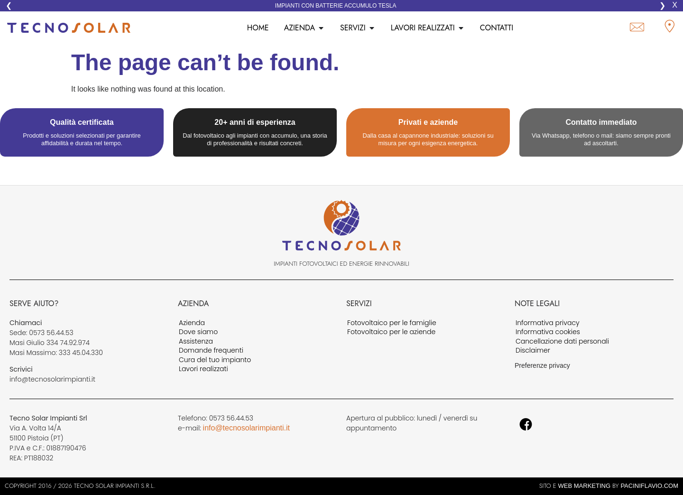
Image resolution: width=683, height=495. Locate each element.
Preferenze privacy (542, 365)
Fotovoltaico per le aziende (391, 332)
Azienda (192, 323)
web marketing (584, 485)
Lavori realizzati (203, 369)
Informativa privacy (548, 323)
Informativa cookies (548, 332)
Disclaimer (533, 350)
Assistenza (196, 341)
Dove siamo (198, 332)
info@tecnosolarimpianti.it (246, 428)
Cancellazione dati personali (562, 341)
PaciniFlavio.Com (649, 485)
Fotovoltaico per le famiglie (391, 323)
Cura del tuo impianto (215, 360)
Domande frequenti (211, 350)
